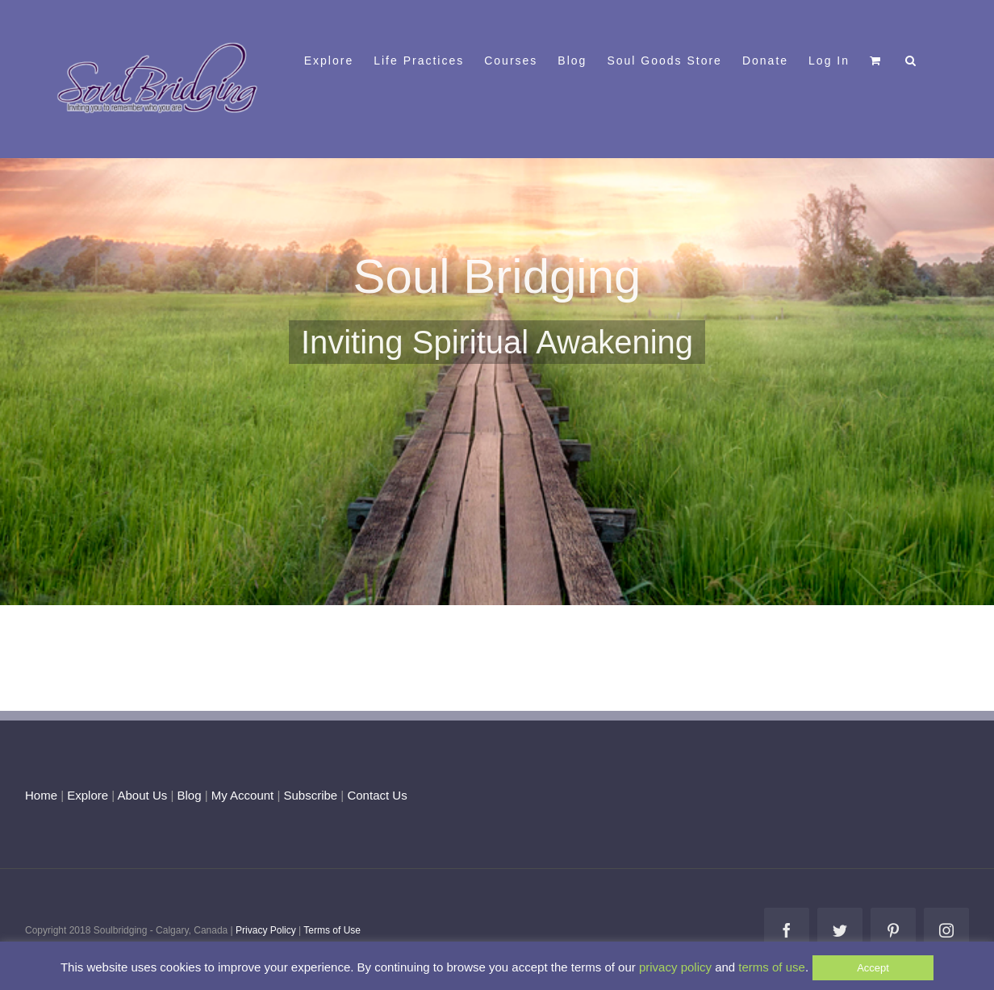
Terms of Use (332, 930)
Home (41, 795)
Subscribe (311, 795)
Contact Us (375, 795)
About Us (143, 795)
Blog (189, 795)
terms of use (771, 967)
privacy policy (675, 967)
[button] (911, 59)
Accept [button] (873, 968)
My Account (242, 795)
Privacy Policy (266, 930)
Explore (87, 795)
